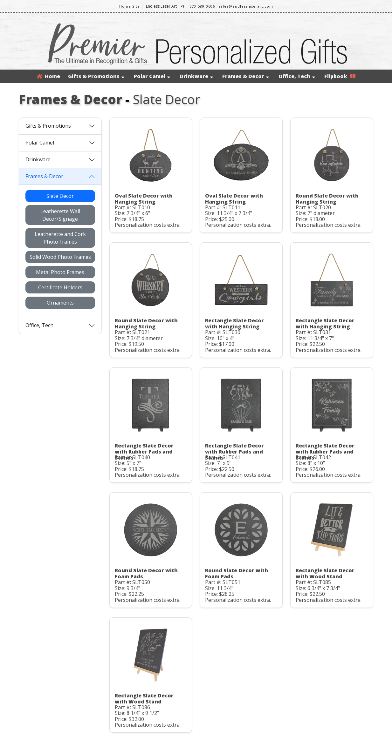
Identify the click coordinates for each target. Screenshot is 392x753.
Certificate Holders (60, 287)
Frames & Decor (245, 76)
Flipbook (339, 76)
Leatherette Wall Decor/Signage (60, 215)
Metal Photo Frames (60, 272)
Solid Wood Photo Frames (60, 256)
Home (48, 76)
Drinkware (196, 76)
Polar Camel (152, 76)
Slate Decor (60, 195)
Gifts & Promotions (96, 76)
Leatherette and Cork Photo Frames (60, 238)
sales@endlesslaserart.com (246, 6)
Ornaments (60, 302)
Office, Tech (297, 76)
